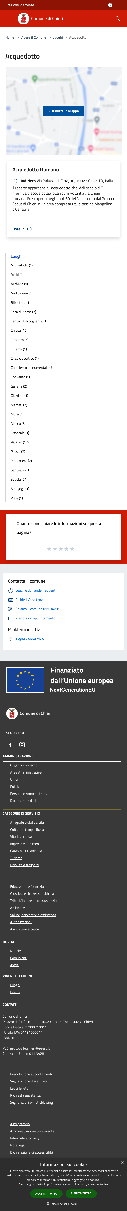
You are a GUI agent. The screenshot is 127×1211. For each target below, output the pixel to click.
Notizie (15, 950)
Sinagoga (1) (20, 488)
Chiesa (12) (19, 330)
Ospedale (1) (20, 432)
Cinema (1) (19, 349)
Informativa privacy (24, 1138)
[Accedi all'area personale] (110, 5)
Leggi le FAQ (19, 1088)
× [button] (122, 1162)
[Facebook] (10, 744)
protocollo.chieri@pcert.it (30, 1048)
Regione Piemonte (20, 5)
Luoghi (58, 37)
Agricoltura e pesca (24, 929)
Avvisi (14, 965)
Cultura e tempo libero (27, 829)
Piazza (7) (18, 451)
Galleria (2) (19, 386)
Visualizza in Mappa (63, 111)
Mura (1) (17, 414)
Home (9, 37)
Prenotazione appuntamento (31, 1074)
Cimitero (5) (19, 339)
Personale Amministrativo (29, 793)
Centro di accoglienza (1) (29, 321)
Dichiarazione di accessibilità (31, 1152)
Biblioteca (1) (20, 302)
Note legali (18, 1145)
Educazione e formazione (28, 886)
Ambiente (17, 907)
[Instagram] (22, 744)
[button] (64, 1203)
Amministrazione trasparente (32, 1131)
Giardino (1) (19, 395)
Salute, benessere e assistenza (33, 914)
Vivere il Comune (34, 37)
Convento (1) (20, 377)
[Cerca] (117, 18)
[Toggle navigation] (8, 18)
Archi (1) (17, 274)
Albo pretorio (20, 1124)
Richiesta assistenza (25, 1095)
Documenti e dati (23, 800)
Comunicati (18, 957)
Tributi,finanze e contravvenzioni (34, 900)
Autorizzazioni (21, 922)
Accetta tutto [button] (46, 1193)
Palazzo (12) (20, 442)
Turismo (16, 857)
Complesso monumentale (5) (32, 367)
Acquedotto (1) (22, 265)
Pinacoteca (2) (21, 460)
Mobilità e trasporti (24, 865)
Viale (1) (17, 498)
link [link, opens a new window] (106, 1184)
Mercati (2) (19, 405)
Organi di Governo (23, 765)
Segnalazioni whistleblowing (31, 1102)
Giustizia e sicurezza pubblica (32, 893)
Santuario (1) (20, 470)
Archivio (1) (19, 283)
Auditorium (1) (21, 293)
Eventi (15, 992)
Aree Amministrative (26, 772)
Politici (15, 786)
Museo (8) (18, 423)
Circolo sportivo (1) (25, 358)
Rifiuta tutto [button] (81, 1193)
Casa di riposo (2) (23, 311)
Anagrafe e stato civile (27, 822)
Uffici (14, 779)
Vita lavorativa (21, 836)
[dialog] (63, 1184)
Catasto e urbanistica (26, 850)
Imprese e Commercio (26, 843)
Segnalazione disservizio (28, 1081)
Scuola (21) (19, 479)
